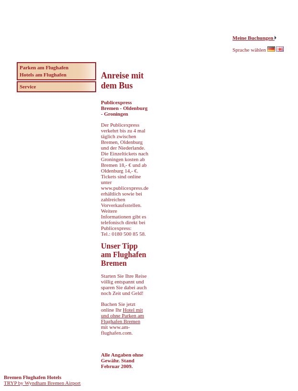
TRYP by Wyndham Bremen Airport (42, 383)
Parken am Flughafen (44, 67)
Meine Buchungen (253, 38)
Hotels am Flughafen (43, 74)
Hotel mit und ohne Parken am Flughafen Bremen (122, 315)
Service (28, 86)
